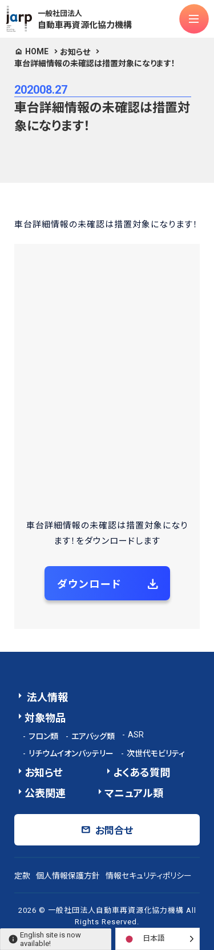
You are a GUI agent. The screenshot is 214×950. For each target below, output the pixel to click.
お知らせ (75, 52)
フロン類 (43, 736)
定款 (22, 875)
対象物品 (45, 718)
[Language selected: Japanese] (157, 939)
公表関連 (45, 793)
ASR (136, 734)
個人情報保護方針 (68, 875)
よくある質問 (141, 773)
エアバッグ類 (93, 736)
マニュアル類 (133, 793)
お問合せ (114, 830)
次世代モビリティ (156, 753)
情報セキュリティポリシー (149, 875)
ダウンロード (89, 584)
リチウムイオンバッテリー (71, 753)
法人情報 (46, 697)
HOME (37, 51)
